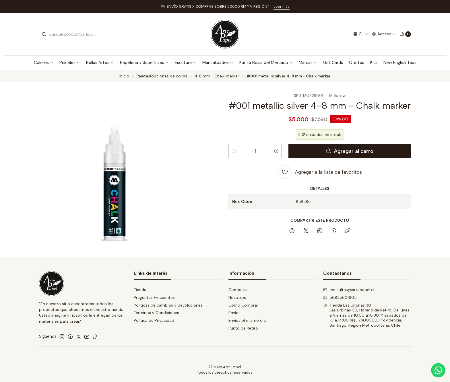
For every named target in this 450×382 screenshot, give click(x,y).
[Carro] (405, 34)
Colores (43, 62)
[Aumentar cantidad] (276, 151)
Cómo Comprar (243, 305)
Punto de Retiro (243, 328)
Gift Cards (333, 62)
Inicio (124, 76)
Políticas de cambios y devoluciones (168, 305)
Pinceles (69, 62)
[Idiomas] (360, 34)
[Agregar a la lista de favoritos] (320, 172)
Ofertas (356, 62)
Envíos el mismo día (247, 320)
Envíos (234, 312)
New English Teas (399, 62)
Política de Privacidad (154, 320)
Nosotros (237, 297)
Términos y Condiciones (156, 312)
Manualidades (217, 62)
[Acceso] (384, 34)
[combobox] (70, 34)
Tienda (140, 289)
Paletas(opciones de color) (162, 76)
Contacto (237, 289)
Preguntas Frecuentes (154, 297)
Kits (373, 62)
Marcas (308, 62)
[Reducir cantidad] (233, 151)
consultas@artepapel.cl (348, 289)
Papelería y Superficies (144, 62)
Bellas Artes (100, 62)
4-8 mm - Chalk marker (217, 76)
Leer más (282, 6)
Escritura (185, 62)
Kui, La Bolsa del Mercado (266, 62)
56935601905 (340, 297)
